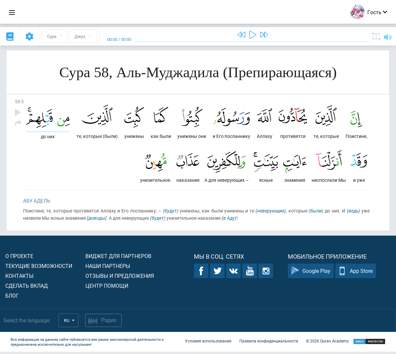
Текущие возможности (38, 268)
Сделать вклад (26, 287)
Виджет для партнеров (118, 258)
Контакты (19, 277)
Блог (12, 297)
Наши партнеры (107, 268)
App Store (356, 273)
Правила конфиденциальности (268, 343)
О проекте (19, 258)
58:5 (19, 101)
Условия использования (208, 343)
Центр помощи (106, 287)
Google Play (310, 273)
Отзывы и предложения (119, 277)
